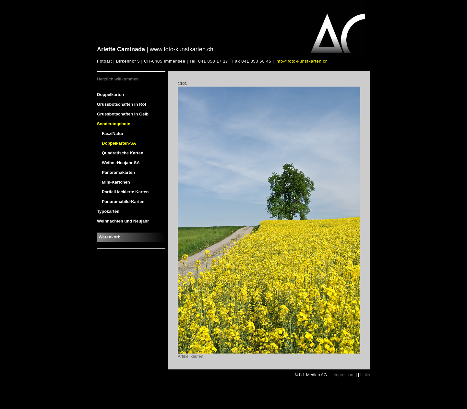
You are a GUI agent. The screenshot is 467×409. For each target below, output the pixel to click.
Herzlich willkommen (118, 79)
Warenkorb (109, 237)
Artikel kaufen (190, 356)
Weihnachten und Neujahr (123, 221)
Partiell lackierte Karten (125, 191)
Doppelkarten (110, 94)
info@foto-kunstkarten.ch (301, 61)
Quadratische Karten (122, 152)
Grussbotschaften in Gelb (123, 114)
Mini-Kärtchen (116, 182)
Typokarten (108, 211)
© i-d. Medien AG (311, 374)
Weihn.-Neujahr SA (121, 162)
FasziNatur (112, 133)
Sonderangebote (113, 123)
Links (365, 374)
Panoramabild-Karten (123, 201)
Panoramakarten (118, 172)
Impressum (344, 374)
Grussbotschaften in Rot (121, 104)
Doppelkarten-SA (119, 143)
